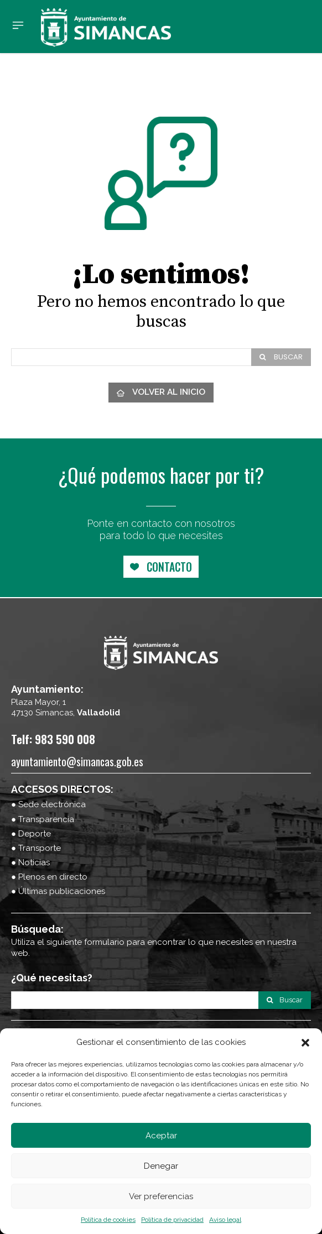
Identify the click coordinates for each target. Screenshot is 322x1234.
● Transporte (36, 848)
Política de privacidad (172, 1219)
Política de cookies (108, 1219)
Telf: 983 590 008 (53, 738)
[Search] (281, 357)
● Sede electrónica (48, 804)
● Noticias (30, 862)
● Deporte (31, 834)
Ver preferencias (161, 1196)
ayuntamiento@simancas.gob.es (77, 762)
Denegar (161, 1166)
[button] (305, 1042)
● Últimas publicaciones (58, 891)
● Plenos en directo (49, 877)
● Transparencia (42, 819)
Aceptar (161, 1136)
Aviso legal (225, 1219)
